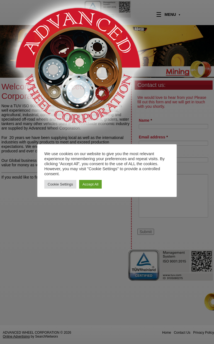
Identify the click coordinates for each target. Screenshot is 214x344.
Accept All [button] (90, 184)
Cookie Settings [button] (60, 184)
